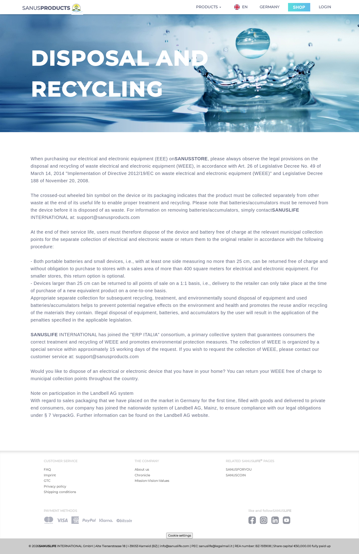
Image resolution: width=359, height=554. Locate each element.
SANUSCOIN (236, 475)
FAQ (47, 469)
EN (241, 7)
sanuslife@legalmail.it (215, 546)
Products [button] (208, 7)
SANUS (52, 8)
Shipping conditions (60, 492)
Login (325, 7)
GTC (47, 481)
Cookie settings (179, 535)
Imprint (50, 475)
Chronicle (142, 475)
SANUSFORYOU (239, 469)
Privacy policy (55, 486)
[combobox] (243, 7)
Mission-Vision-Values (152, 481)
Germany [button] (270, 7)
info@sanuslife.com (174, 546)
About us (142, 469)
